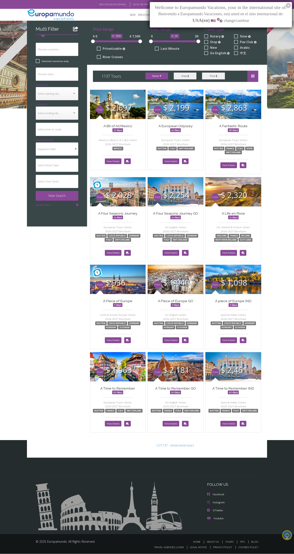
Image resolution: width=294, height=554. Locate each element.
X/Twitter (215, 510)
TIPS (243, 541)
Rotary (213, 36)
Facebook (215, 495)
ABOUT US (214, 541)
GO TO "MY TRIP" (134, 4)
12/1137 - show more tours (175, 446)
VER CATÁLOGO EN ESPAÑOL (103, 4)
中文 (240, 53)
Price (213, 76)
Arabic (242, 48)
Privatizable (110, 49)
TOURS (230, 541)
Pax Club (245, 42)
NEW (129, 14)
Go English (217, 53)
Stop (212, 42)
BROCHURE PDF (145, 14)
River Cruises (110, 57)
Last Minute (166, 49)
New (210, 48)
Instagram (215, 502)
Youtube (215, 518)
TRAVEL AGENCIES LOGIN (165, 547)
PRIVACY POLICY (220, 547)
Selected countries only (51, 61)
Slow (242, 36)
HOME (198, 541)
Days (185, 76)
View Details (113, 162)
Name (156, 76)
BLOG (254, 541)
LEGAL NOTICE (196, 547)
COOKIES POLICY (247, 547)
